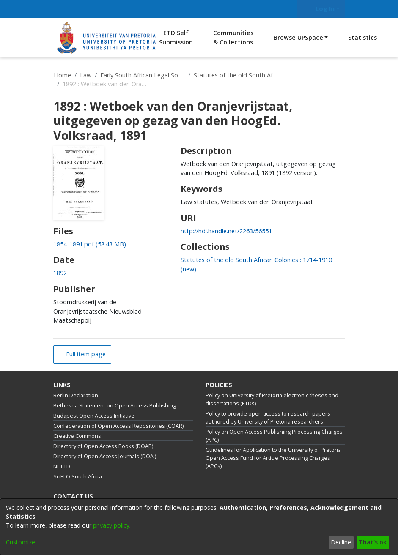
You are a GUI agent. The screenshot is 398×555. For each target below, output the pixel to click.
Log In (319, 9)
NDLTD (61, 466)
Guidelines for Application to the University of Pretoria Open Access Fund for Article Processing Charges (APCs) (273, 458)
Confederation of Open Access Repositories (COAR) (118, 425)
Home (62, 75)
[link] (89, 244)
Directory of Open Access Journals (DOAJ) (104, 456)
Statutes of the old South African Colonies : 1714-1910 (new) (236, 75)
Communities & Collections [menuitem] (233, 37)
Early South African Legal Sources (142, 75)
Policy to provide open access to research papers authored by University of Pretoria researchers (268, 417)
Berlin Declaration (75, 395)
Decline (341, 542)
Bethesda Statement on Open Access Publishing (114, 405)
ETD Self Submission (176, 37)
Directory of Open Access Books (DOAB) (103, 446)
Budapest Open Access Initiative (93, 415)
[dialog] (199, 527)
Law (85, 75)
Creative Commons (77, 436)
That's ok (373, 542)
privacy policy (111, 525)
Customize (20, 542)
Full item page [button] (85, 354)
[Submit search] (287, 9)
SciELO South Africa (77, 476)
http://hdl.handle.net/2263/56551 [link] (226, 231)
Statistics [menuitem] (362, 37)
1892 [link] (60, 273)
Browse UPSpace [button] (298, 37)
